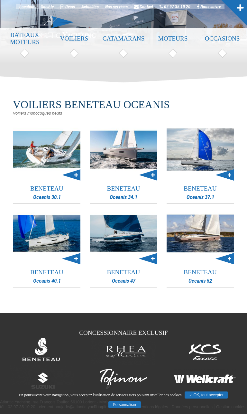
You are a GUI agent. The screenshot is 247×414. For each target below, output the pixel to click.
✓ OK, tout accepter (206, 395)
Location (26, 9)
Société (47, 9)
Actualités (90, 9)
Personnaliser (124, 404)
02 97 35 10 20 (175, 9)
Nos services (116, 9)
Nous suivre (209, 9)
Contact (143, 9)
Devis (67, 9)
